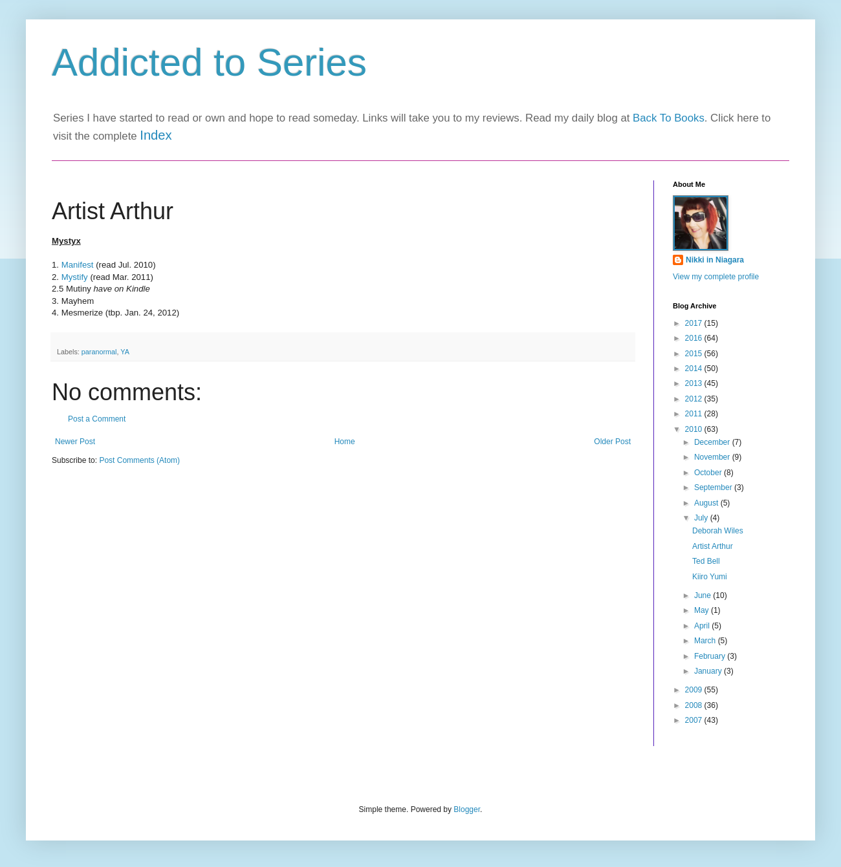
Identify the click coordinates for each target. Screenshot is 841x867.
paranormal (99, 352)
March (706, 640)
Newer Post (75, 441)
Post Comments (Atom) (139, 460)
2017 (694, 323)
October (709, 472)
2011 (694, 413)
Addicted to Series (209, 62)
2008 (694, 705)
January (709, 671)
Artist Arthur (712, 546)
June (703, 595)
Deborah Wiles (717, 530)
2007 (694, 720)
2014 (694, 368)
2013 (694, 383)
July (702, 517)
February (710, 656)
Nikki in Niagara (715, 259)
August (707, 503)
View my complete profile (716, 276)
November (713, 457)
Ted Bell (706, 561)
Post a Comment (97, 418)
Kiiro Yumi (709, 576)
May (702, 610)
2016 (694, 338)
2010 (694, 429)
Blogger (466, 809)
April (703, 625)
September (714, 487)
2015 (694, 353)
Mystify (76, 277)
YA (124, 352)
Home (344, 441)
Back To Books (668, 118)
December (713, 442)
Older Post (612, 441)
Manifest (77, 265)
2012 (694, 398)
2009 (694, 689)
